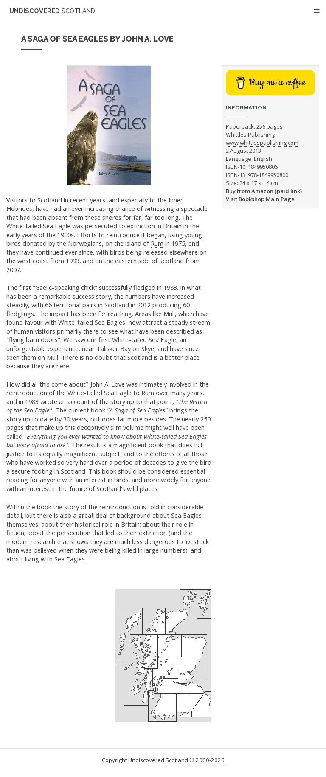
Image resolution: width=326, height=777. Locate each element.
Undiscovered (52, 10)
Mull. (53, 357)
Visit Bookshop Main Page (260, 199)
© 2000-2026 (207, 760)
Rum (157, 243)
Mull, (170, 313)
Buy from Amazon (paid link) (264, 191)
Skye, (148, 348)
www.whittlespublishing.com (262, 142)
